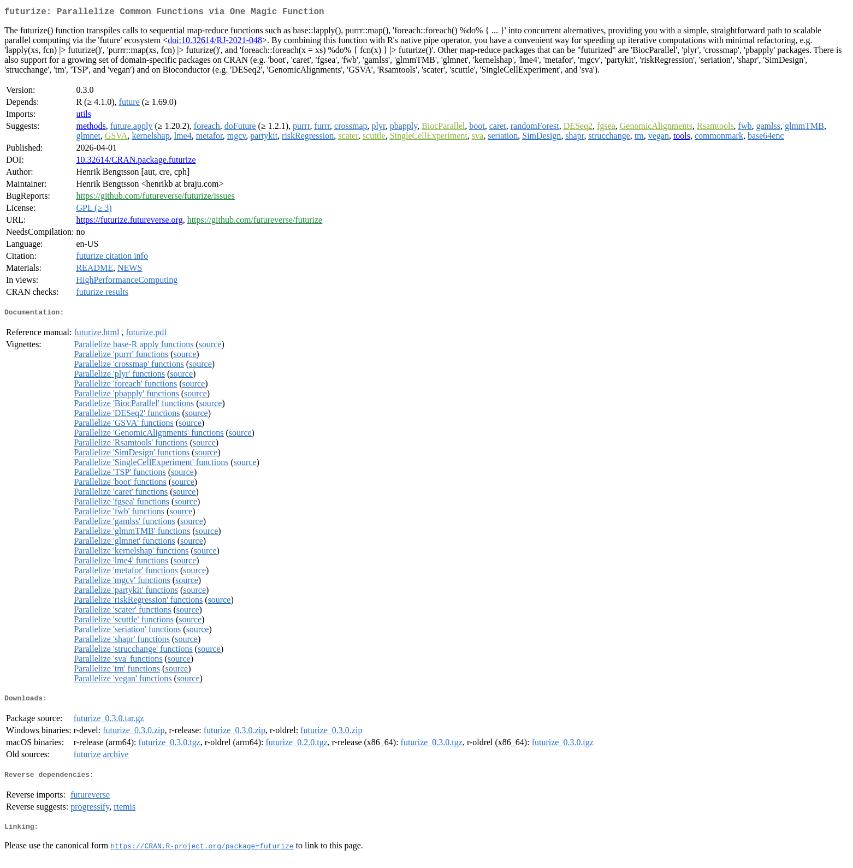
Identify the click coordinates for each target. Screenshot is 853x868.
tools (681, 137)
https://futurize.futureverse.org (129, 222)
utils (83, 116)
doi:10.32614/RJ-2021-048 (215, 42)
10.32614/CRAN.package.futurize (136, 162)
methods (90, 128)
